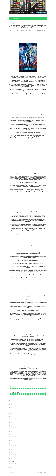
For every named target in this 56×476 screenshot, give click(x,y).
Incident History (11, 472)
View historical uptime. (44, 384)
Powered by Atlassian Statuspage (42, 472)
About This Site (13, 23)
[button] (41, 12)
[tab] (10, 388)
